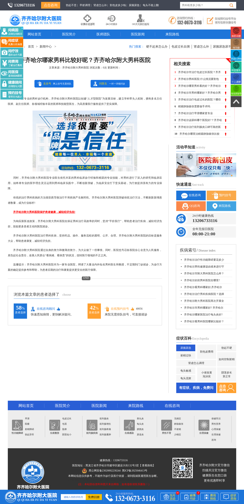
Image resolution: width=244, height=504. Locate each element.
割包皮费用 (206, 351)
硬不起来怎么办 (156, 46)
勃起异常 (29, 434)
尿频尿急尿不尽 (223, 46)
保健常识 (216, 418)
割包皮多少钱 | (118, 5)
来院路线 (172, 34)
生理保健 (204, 427)
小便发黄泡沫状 (206, 374)
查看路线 (147, 465)
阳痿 (27, 424)
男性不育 (166, 427)
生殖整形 (54, 427)
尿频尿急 (185, 347)
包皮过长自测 (180, 46)
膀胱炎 (140, 429)
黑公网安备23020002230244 (101, 470)
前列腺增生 (105, 424)
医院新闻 (138, 34)
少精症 (177, 434)
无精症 (177, 418)
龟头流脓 (185, 378)
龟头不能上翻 (151, 5)
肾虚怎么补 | (100, 5)
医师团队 (103, 34)
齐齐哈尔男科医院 (41, 16)
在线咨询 (191, 195)
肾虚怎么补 (201, 46)
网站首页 (34, 34)
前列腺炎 (104, 418)
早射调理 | (85, 5)
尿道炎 (140, 434)
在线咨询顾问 (43, 309)
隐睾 (64, 429)
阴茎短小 (66, 434)
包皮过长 (66, 418)
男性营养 (216, 424)
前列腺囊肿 (105, 434)
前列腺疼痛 (105, 429)
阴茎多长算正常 (226, 374)
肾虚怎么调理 (196, 363)
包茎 (64, 424)
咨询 (213, 440)
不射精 (177, 429)
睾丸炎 (140, 418)
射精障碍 (29, 429)
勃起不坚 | (72, 5)
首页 (31, 46)
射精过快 (185, 355)
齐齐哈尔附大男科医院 (75, 67)
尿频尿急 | (135, 5)
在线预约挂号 (117, 309)
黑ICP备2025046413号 (135, 470)
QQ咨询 (191, 206)
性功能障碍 (17, 427)
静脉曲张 (178, 424)
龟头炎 (140, 424)
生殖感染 (129, 427)
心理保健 (216, 429)
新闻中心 (46, 46)
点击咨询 (50, 5)
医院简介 (69, 34)
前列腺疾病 (92, 427)
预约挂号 (221, 195)
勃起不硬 (226, 347)
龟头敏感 (185, 370)
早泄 (27, 418)
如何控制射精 (227, 359)
